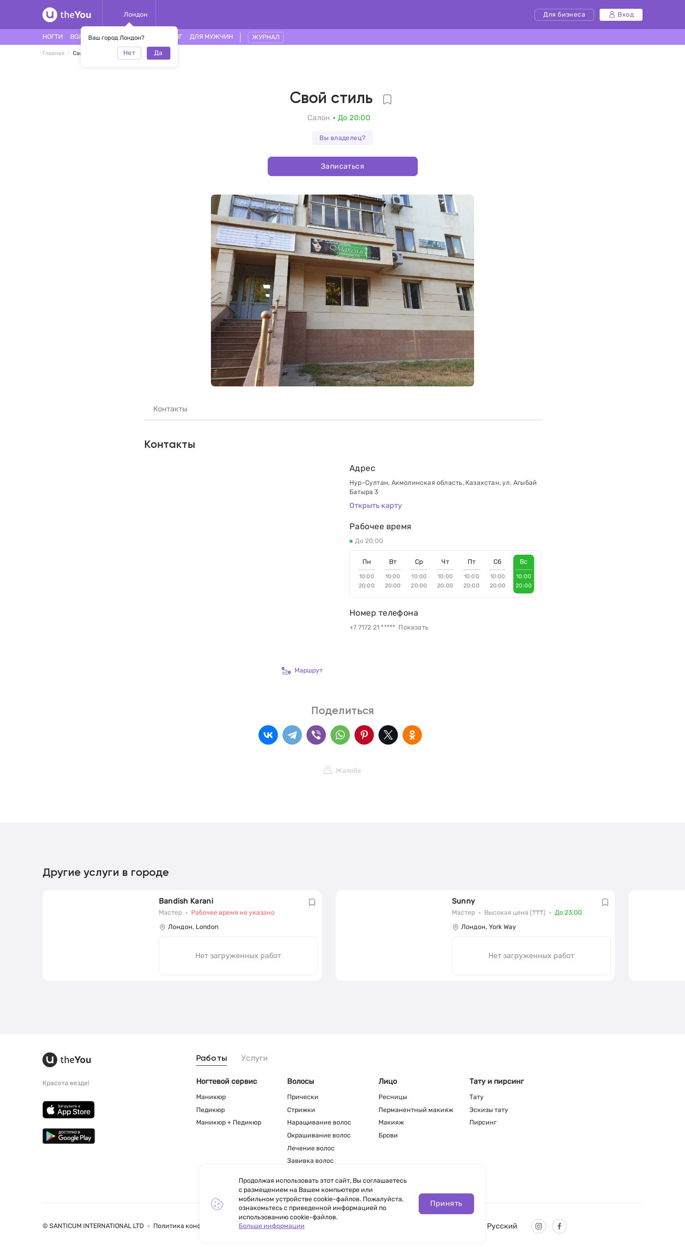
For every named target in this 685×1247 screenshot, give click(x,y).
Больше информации (272, 1226)
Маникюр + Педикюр (228, 1122)
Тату (476, 1097)
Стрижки (301, 1110)
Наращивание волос (319, 1122)
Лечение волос (311, 1148)
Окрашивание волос (319, 1135)
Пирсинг (483, 1122)
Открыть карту (375, 505)
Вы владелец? (342, 138)
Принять (446, 1203)
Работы (212, 1058)
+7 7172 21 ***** (372, 627)
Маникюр (211, 1097)
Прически (302, 1097)
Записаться (342, 166)
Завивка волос (310, 1161)
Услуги (254, 1058)
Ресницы (393, 1097)
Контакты (170, 408)
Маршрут (302, 670)
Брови (388, 1135)
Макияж (391, 1122)
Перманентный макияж (416, 1110)
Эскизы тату (488, 1110)
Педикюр (210, 1110)
